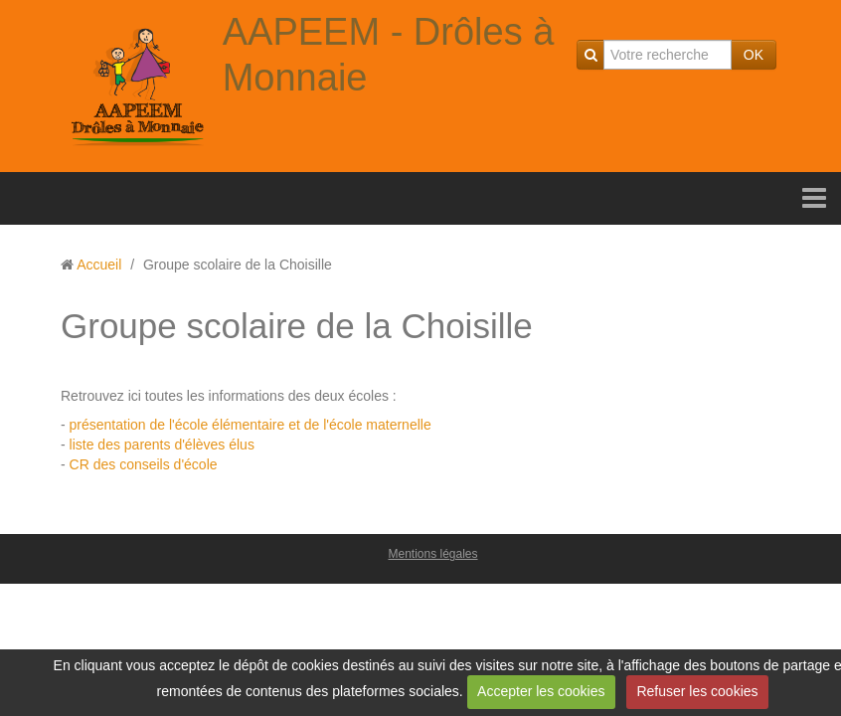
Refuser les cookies (696, 691)
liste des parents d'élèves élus (160, 444)
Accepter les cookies (540, 691)
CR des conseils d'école (144, 464)
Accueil (99, 264)
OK (753, 55)
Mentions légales (432, 554)
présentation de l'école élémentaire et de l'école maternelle (250, 425)
